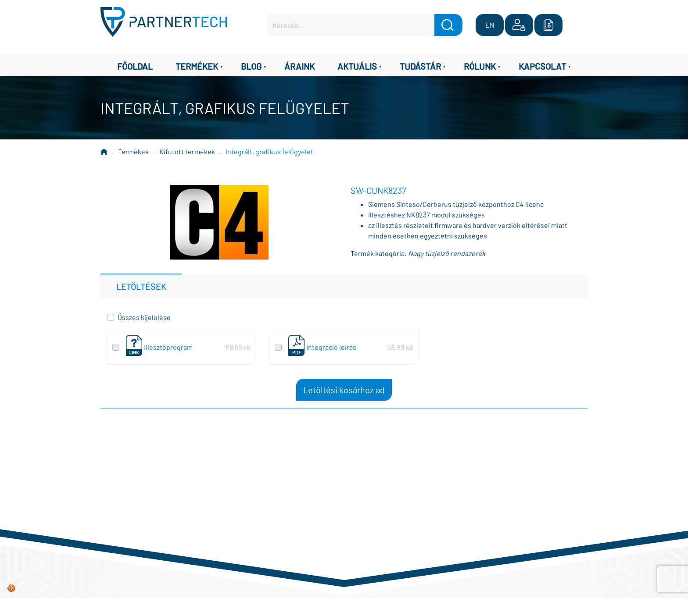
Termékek (133, 151)
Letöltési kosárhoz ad (344, 389)
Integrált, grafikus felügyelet (269, 151)
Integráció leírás (331, 347)
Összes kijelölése (144, 317)
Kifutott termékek (187, 151)
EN (489, 25)
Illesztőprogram (168, 347)
